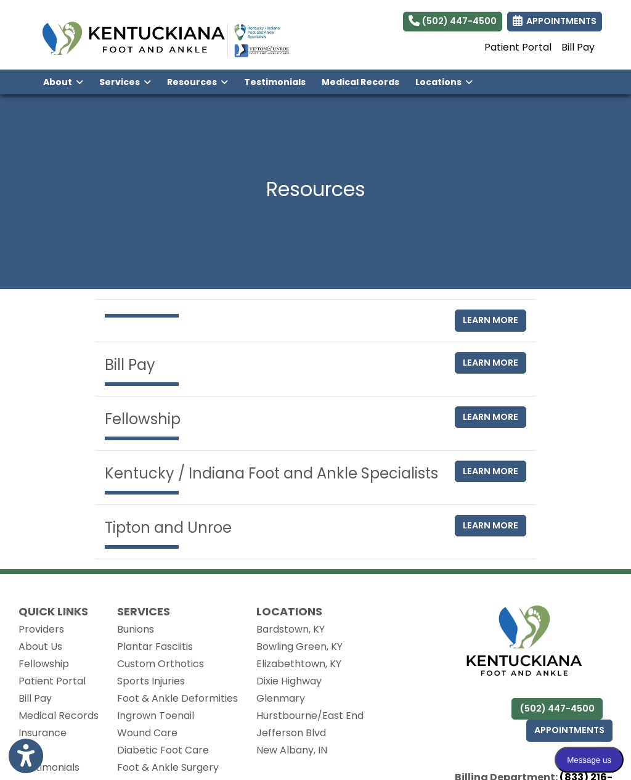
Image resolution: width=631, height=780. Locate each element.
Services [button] (125, 82)
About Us (40, 646)
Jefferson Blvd (291, 733)
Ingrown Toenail (155, 715)
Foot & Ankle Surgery (168, 767)
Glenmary (280, 698)
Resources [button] (197, 82)
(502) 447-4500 (453, 21)
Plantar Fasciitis (155, 646)
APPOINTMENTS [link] (554, 21)
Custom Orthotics (160, 664)
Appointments (569, 730)
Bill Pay (578, 47)
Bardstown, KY (290, 629)
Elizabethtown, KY (298, 664)
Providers (41, 629)
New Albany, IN (291, 750)
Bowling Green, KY (299, 646)
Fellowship (43, 664)
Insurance (42, 733)
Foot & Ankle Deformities (177, 698)
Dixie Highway (289, 681)
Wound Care (147, 733)
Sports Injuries (151, 681)
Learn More (490, 320)
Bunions (135, 629)
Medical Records (364, 81)
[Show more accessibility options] (26, 756)
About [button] (63, 82)
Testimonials (275, 82)
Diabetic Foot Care (163, 750)
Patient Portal (518, 47)
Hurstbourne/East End (310, 715)
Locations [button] (444, 82)
